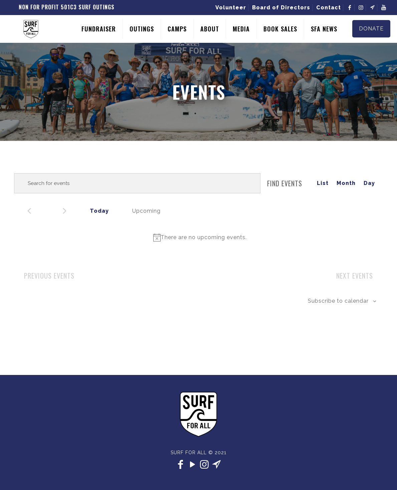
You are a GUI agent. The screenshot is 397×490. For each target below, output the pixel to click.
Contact (328, 7)
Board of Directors (281, 7)
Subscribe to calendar (338, 301)
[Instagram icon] (205, 464)
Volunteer (230, 7)
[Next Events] (64, 210)
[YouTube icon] (193, 464)
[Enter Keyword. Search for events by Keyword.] (137, 183)
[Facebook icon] (181, 464)
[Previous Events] (29, 210)
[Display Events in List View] (323, 183)
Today (99, 211)
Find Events (284, 183)
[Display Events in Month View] (346, 183)
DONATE (371, 28)
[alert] (200, 237)
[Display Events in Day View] (369, 183)
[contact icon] (217, 464)
